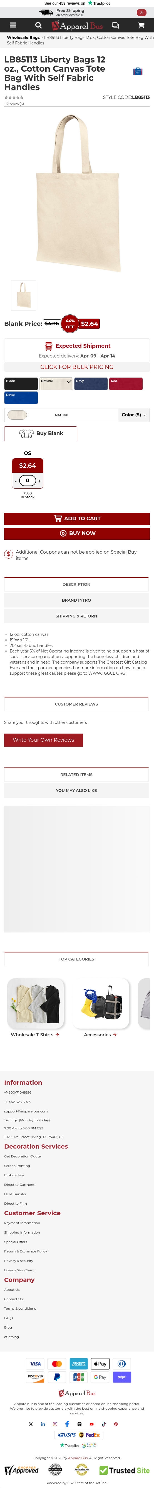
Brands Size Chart (19, 1270)
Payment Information (22, 1223)
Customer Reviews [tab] (76, 704)
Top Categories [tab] (76, 959)
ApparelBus (78, 1458)
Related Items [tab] (76, 774)
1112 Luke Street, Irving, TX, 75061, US (34, 1137)
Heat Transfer (15, 1194)
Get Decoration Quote (22, 1156)
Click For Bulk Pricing (76, 367)
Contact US (13, 1299)
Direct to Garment (19, 1184)
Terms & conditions (20, 1308)
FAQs (8, 1318)
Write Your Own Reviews (43, 740)
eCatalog (11, 1337)
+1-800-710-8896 (17, 1092)
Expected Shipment (77, 346)
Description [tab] (76, 584)
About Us (12, 1289)
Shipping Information (22, 1232)
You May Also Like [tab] (76, 790)
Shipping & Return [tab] (76, 616)
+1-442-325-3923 (17, 1102)
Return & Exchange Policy (25, 1251)
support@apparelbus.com (26, 1111)
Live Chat (115, 26)
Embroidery (14, 1175)
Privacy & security (18, 1261)
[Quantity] (27, 480)
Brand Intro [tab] (76, 600)
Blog (8, 1327)
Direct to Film (15, 1203)
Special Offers (15, 1242)
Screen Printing (17, 1166)
